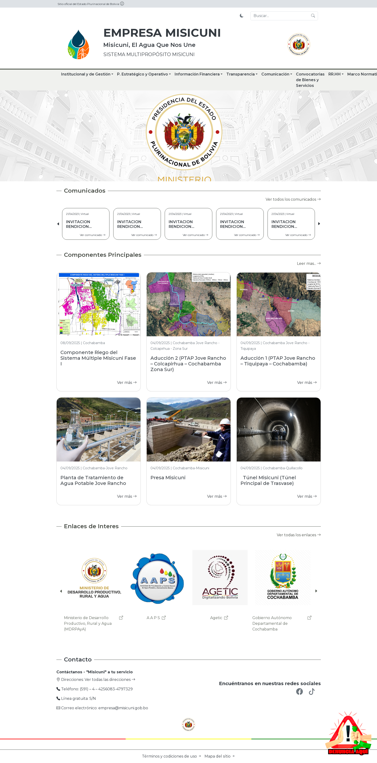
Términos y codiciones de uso (172, 756)
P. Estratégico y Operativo (142, 74)
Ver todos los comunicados (293, 199)
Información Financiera (197, 74)
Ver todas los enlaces (299, 535)
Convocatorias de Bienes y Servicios (310, 80)
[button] (319, 224)
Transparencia (240, 74)
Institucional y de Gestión (85, 74)
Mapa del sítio (219, 756)
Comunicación (275, 74)
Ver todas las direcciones (110, 679)
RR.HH (334, 74)
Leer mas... (309, 263)
